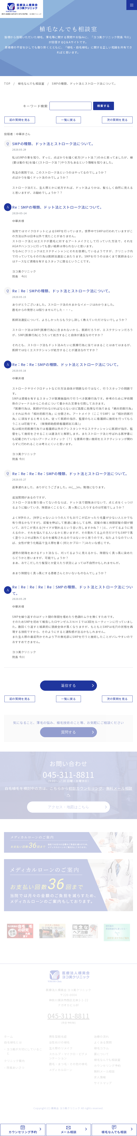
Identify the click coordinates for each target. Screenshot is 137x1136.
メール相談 (69, 1132)
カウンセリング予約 (23, 1132)
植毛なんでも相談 (114, 1132)
